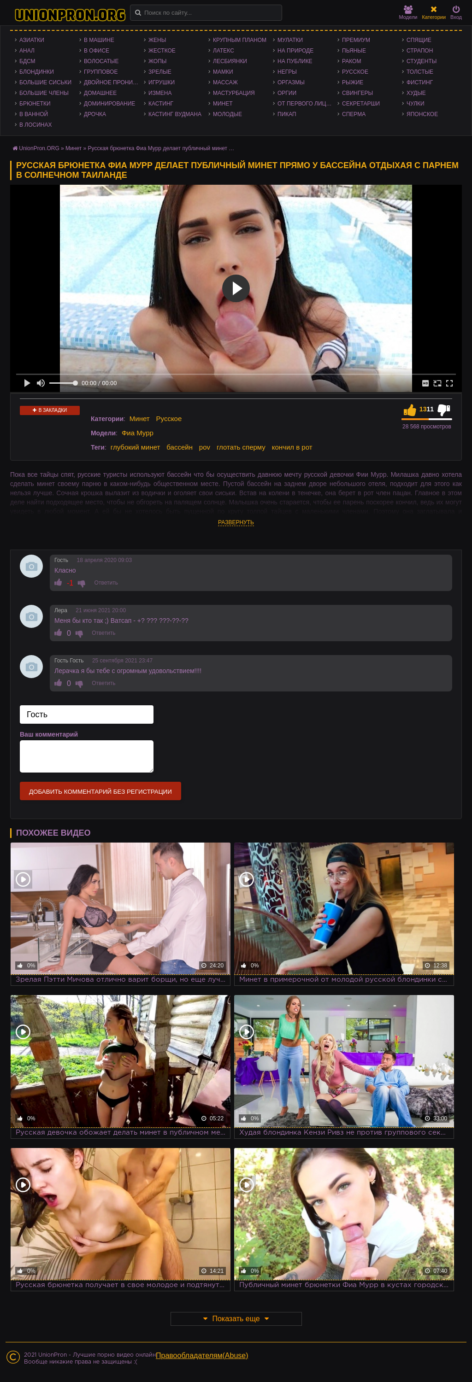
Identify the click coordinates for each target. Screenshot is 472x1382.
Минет (223, 103)
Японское (422, 114)
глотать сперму (241, 447)
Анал (27, 50)
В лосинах (35, 125)
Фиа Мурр (137, 433)
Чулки (416, 103)
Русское (355, 72)
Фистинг (420, 82)
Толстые (420, 72)
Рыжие (352, 82)
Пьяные (354, 50)
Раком (351, 61)
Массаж (225, 82)
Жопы (157, 61)
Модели (408, 13)
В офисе (96, 50)
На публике (295, 61)
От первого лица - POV (307, 103)
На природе (295, 50)
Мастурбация (234, 93)
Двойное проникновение (114, 82)
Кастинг (160, 103)
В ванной (33, 114)
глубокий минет (135, 447)
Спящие (419, 40)
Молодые (227, 114)
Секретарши (361, 103)
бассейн (179, 447)
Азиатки (31, 40)
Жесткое (162, 50)
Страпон (420, 50)
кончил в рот (292, 447)
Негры (287, 72)
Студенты (422, 61)
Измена (160, 93)
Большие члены (44, 93)
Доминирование (109, 103)
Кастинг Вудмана (174, 114)
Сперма (354, 114)
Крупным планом (239, 40)
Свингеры (357, 93)
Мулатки (290, 40)
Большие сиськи (45, 82)
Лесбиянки (230, 61)
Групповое (101, 72)
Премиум (356, 40)
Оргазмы (291, 82)
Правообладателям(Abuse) (202, 1355)
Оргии (286, 93)
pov (204, 447)
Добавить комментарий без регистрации (100, 791)
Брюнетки (35, 103)
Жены (157, 40)
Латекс (223, 50)
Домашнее (100, 93)
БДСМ (27, 61)
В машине (99, 40)
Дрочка (95, 114)
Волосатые (101, 61)
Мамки (223, 72)
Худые (416, 93)
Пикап (286, 114)
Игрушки (161, 82)
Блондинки (36, 72)
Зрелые (159, 72)
